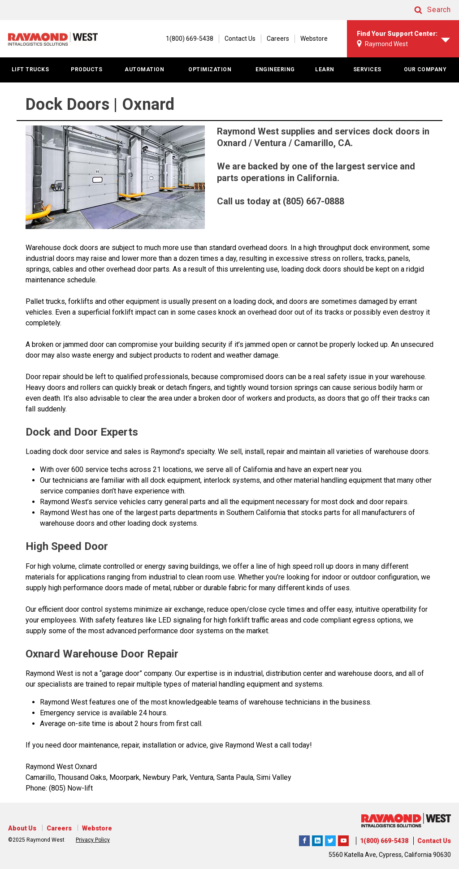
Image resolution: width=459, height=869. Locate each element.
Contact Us (240, 38)
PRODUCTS (86, 69)
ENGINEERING (275, 69)
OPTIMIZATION (209, 69)
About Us (22, 828)
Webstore (314, 38)
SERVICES (367, 69)
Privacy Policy (93, 840)
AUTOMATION (144, 69)
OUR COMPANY (425, 69)
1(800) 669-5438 (384, 840)
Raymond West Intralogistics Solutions (304, 839)
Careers (278, 38)
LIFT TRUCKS (30, 69)
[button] (424, 10)
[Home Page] (53, 39)
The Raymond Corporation (343, 839)
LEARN (324, 69)
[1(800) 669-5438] (185, 39)
